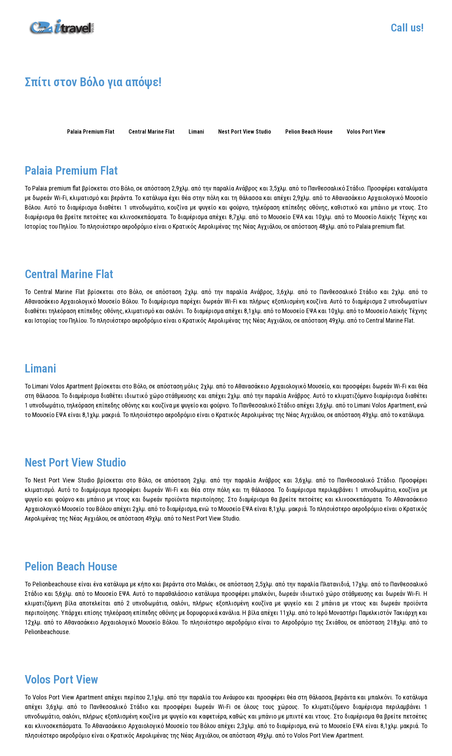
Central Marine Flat (151, 131)
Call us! (407, 27)
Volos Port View (366, 131)
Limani (196, 131)
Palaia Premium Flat (90, 131)
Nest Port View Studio (244, 131)
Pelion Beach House (309, 131)
